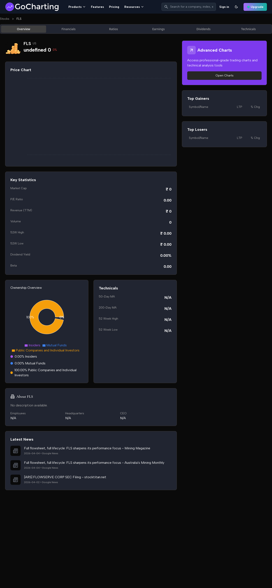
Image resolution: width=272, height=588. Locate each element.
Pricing (114, 7)
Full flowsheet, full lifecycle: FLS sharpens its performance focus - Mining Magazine (87, 448)
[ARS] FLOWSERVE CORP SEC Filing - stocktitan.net (65, 477)
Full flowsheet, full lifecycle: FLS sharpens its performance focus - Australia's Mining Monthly (94, 463)
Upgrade (255, 7)
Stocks (4, 19)
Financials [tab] (69, 29)
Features (97, 7)
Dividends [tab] (203, 29)
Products (77, 7)
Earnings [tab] (158, 29)
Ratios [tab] (113, 29)
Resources (134, 7)
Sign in (224, 7)
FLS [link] (19, 19)
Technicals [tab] (248, 29)
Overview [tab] (23, 29)
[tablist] (136, 29)
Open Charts (224, 75)
